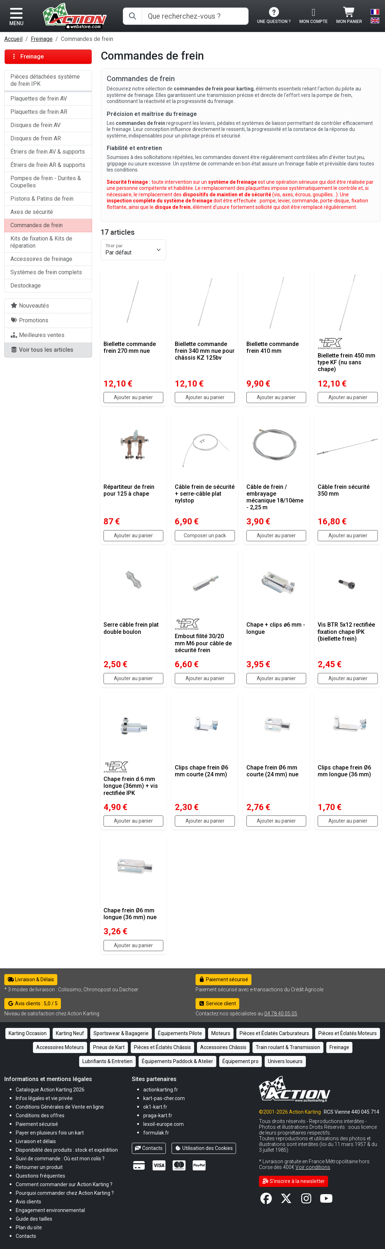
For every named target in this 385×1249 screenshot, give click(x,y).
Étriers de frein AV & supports (47, 151)
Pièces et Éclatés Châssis (162, 1047)
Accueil (13, 39)
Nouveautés (29, 305)
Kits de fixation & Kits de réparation (41, 242)
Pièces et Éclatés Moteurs (347, 1033)
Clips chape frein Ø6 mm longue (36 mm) (344, 771)
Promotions (29, 320)
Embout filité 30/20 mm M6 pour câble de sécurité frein (203, 643)
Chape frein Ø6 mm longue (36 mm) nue (130, 914)
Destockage (25, 285)
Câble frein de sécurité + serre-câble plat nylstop (205, 493)
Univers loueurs (285, 1061)
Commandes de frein (36, 225)
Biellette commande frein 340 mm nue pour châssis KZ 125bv (205, 351)
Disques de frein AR (35, 138)
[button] (34, 1218)
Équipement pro (240, 1061)
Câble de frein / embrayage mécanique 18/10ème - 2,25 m (274, 497)
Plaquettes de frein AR (38, 111)
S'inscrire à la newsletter (293, 1181)
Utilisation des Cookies (204, 1148)
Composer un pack (205, 535)
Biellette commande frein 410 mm (272, 347)
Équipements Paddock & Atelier (177, 1061)
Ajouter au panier (133, 397)
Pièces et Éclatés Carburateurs (274, 1033)
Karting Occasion (28, 1033)
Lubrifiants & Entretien (107, 1061)
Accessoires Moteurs (60, 1047)
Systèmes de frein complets (46, 272)
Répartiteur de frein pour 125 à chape (129, 490)
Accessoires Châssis (223, 1047)
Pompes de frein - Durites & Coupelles (45, 182)
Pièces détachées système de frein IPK (45, 80)
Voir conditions (312, 1167)
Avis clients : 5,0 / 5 (33, 1003)
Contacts (149, 1148)
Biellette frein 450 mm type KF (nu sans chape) (346, 362)
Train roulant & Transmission (288, 1047)
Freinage (42, 39)
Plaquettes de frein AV (38, 98)
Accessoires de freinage (41, 259)
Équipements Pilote (180, 1033)
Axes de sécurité (31, 212)
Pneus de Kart (109, 1047)
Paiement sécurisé (224, 979)
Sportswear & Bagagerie (121, 1033)
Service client (217, 1003)
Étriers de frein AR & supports (47, 165)
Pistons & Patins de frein (41, 198)
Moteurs (220, 1033)
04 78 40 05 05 (280, 1013)
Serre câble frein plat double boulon (131, 628)
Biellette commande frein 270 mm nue (130, 347)
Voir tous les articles (41, 349)
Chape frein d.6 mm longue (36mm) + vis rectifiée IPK (131, 786)
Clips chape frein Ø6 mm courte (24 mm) (201, 771)
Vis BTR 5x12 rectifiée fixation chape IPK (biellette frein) (346, 631)
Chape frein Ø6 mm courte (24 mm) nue (272, 771)
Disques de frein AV (35, 125)
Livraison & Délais (31, 979)
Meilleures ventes (37, 335)
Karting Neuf (70, 1033)
